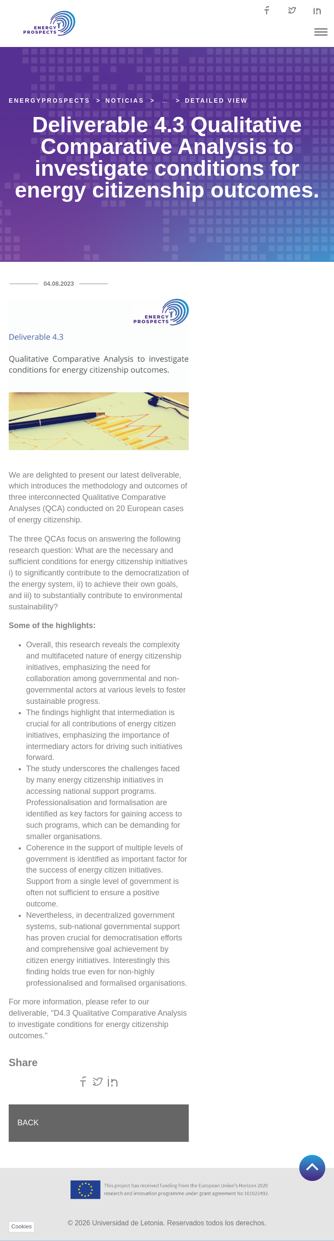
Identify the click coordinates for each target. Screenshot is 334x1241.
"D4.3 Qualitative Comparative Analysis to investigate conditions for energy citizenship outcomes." (98, 1024)
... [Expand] (164, 100)
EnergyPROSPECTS (49, 100)
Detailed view (216, 100)
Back (28, 1122)
